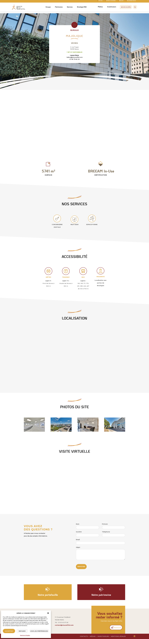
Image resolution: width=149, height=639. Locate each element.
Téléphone (106, 532)
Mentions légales (25, 635)
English (121, 2)
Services (68, 9)
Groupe (45, 9)
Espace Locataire (111, 2)
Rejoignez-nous (131, 2)
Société (79, 532)
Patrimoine (56, 9)
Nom (77, 524)
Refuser (22, 631)
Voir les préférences (39, 631)
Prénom (105, 524)
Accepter (9, 631)
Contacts (84, 636)
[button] (48, 613)
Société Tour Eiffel (19, 9)
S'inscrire (116, 627)
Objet (78, 547)
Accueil (101, 2)
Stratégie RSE (80, 9)
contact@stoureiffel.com (64, 625)
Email (78, 539)
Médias (99, 9)
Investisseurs (111, 9)
